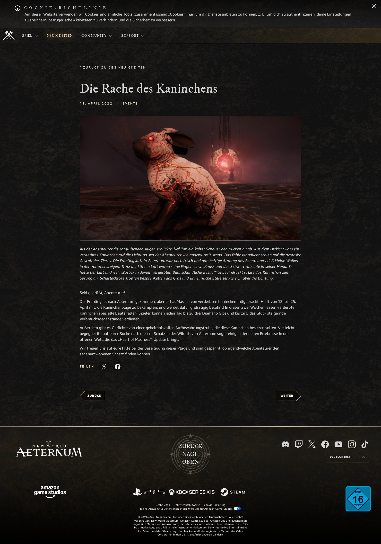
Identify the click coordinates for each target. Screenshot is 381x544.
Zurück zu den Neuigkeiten (114, 67)
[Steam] (233, 492)
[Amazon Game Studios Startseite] (50, 492)
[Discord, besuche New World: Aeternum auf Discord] (285, 444)
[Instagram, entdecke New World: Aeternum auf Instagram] (352, 444)
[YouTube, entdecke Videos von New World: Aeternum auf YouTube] (338, 444)
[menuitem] (30, 35)
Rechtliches (163, 504)
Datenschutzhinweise (187, 504)
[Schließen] (374, 6)
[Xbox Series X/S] (191, 492)
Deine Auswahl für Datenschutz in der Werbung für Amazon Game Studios (190, 508)
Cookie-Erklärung (214, 504)
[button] (190, 178)
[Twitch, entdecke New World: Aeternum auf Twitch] (299, 444)
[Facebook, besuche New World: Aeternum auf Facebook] (325, 444)
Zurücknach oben (190, 454)
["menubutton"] (30, 35)
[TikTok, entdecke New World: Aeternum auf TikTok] (364, 444)
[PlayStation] (149, 492)
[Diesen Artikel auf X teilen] (104, 366)
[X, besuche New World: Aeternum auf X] (312, 444)
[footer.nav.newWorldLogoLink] (49, 449)
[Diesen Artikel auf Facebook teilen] (117, 366)
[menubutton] (347, 457)
